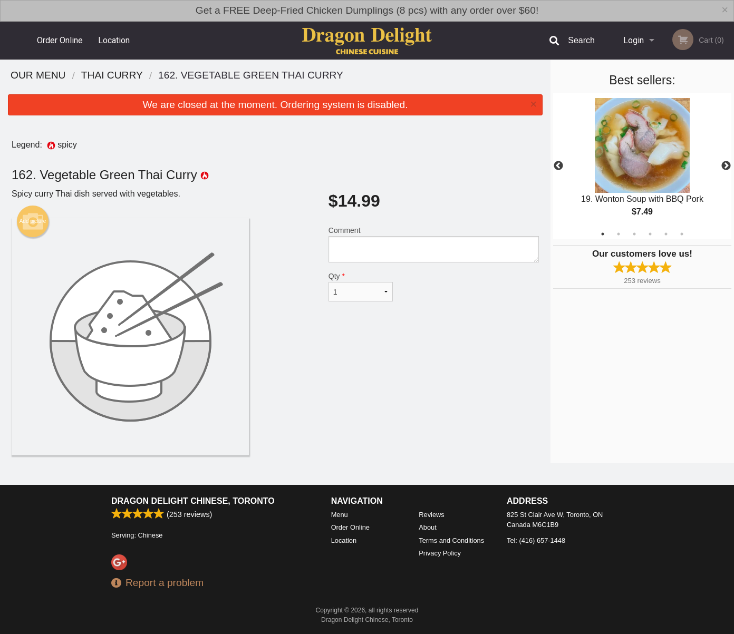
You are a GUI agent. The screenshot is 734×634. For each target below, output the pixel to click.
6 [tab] (682, 234)
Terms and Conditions (451, 540)
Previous (558, 166)
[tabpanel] (642, 166)
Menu (339, 515)
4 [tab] (650, 234)
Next (726, 166)
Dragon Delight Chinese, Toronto (193, 500)
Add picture (33, 221)
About (427, 527)
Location (114, 40)
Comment (434, 244)
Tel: (536, 540)
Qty (361, 286)
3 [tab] (634, 234)
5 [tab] (666, 234)
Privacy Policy (440, 553)
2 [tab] (618, 234)
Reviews (431, 515)
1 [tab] (602, 234)
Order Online (60, 40)
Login (633, 40)
